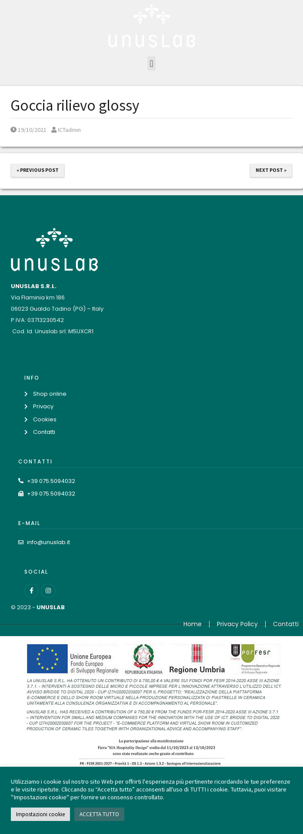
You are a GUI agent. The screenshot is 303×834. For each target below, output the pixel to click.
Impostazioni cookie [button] (40, 814)
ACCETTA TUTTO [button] (99, 814)
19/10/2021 (28, 130)
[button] (151, 63)
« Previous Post (38, 170)
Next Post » (271, 170)
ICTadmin (66, 130)
